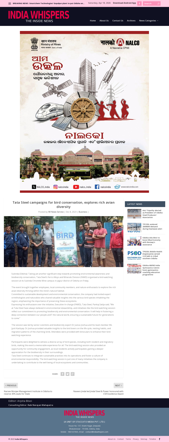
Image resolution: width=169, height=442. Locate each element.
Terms (128, 439)
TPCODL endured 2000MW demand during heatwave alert (152, 226)
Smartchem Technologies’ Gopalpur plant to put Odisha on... (56, 3)
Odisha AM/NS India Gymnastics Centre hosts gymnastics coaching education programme (151, 270)
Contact (120, 439)
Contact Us (117, 21)
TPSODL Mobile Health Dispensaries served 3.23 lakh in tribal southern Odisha (152, 255)
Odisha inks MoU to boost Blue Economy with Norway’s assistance (152, 241)
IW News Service (56, 211)
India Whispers (21, 439)
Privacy (136, 439)
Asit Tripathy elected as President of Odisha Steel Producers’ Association (153, 214)
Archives (131, 21)
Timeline (152, 439)
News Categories (147, 21)
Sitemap (144, 439)
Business (83, 211)
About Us (104, 21)
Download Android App (124, 3)
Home (93, 21)
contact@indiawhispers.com (96, 432)
